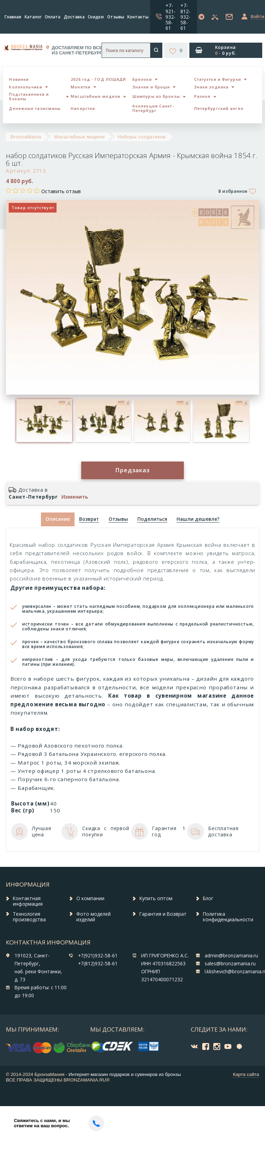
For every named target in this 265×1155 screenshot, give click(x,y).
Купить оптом (155, 898)
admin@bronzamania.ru (231, 956)
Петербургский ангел (218, 108)
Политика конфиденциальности (228, 917)
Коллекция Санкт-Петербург (153, 108)
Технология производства (29, 917)
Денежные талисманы (35, 108)
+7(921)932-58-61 (98, 956)
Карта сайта (246, 1074)
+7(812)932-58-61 (98, 963)
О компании (90, 898)
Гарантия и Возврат (163, 914)
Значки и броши (151, 86)
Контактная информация (28, 901)
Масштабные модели (95, 96)
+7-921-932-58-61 (170, 16)
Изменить (74, 497)
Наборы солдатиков (141, 136)
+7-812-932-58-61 (185, 16)
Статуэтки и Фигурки (217, 79)
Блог (208, 898)
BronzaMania (26, 136)
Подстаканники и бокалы (29, 96)
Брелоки (142, 79)
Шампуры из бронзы (156, 96)
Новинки (19, 79)
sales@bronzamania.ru (230, 963)
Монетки (81, 86)
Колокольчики (25, 86)
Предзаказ (132, 470)
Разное (202, 96)
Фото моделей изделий (93, 917)
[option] (44, 420)
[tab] (89, 519)
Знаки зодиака (211, 86)
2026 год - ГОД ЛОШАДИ (98, 79)
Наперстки (83, 108)
